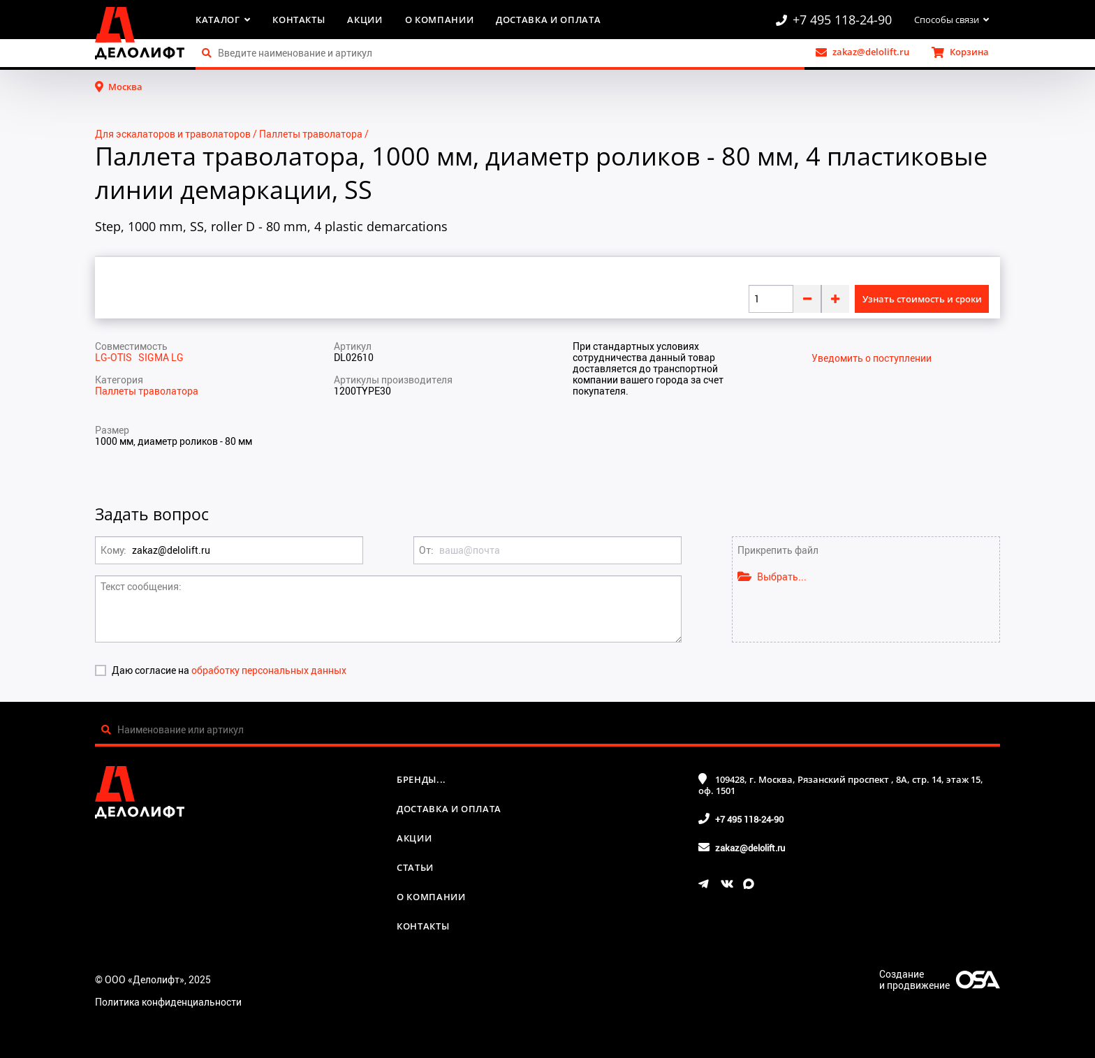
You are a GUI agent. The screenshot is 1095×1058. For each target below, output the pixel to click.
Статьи (415, 867)
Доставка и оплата (548, 19)
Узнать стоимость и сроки (922, 299)
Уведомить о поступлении (871, 358)
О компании (439, 19)
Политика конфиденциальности (168, 1001)
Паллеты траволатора (310, 133)
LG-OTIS (116, 357)
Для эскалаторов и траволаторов (173, 133)
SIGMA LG (161, 357)
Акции (364, 19)
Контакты (298, 19)
